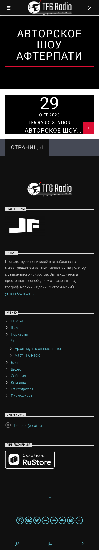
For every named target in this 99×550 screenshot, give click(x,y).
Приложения (21, 396)
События (18, 376)
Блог (15, 363)
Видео (16, 369)
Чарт (15, 341)
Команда (18, 382)
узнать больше (20, 294)
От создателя (22, 389)
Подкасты (19, 334)
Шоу (14, 328)
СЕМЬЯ (17, 321)
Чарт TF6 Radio (27, 355)
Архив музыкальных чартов (38, 349)
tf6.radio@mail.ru (28, 426)
